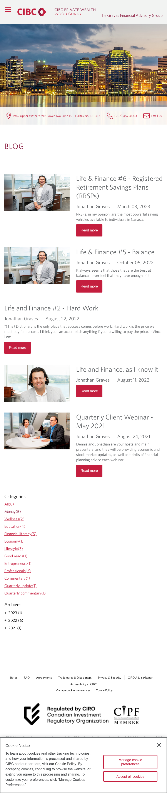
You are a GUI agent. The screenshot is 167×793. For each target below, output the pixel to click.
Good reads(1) (15, 556)
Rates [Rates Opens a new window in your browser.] (13, 677)
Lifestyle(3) (13, 548)
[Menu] (8, 9)
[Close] (159, 745)
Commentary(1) (17, 578)
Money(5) (12, 511)
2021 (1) (15, 628)
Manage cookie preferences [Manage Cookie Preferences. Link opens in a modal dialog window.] (72, 690)
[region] (83, 765)
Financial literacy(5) (20, 533)
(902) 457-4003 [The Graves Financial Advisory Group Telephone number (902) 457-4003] (125, 116)
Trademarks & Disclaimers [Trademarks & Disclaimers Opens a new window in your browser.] (75, 677)
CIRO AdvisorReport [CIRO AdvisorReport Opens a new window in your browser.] (141, 677)
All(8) (9, 504)
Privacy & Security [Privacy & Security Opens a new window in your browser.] (109, 677)
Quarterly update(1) (20, 585)
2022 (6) (15, 620)
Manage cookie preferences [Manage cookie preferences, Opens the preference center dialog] (130, 762)
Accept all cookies (130, 776)
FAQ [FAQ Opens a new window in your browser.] (27, 677)
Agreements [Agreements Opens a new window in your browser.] (44, 677)
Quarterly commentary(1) (25, 593)
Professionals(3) (17, 571)
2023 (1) (15, 613)
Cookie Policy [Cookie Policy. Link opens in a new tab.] (104, 690)
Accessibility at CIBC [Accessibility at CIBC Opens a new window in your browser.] (83, 684)
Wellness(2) (14, 519)
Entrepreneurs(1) (18, 563)
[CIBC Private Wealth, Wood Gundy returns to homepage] (56, 12)
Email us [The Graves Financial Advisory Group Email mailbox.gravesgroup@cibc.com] (156, 116)
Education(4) (14, 526)
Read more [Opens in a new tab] (89, 230)
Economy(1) (13, 541)
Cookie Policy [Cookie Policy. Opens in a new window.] (65, 764)
